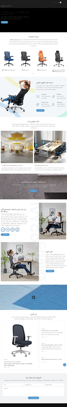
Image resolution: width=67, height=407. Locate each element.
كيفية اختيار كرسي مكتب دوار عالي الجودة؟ (12, 361)
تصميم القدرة (43, 94)
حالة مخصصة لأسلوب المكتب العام (41, 165)
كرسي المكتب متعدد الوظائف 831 (8, 70)
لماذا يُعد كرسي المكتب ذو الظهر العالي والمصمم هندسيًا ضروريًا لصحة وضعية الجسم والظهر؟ (52, 345)
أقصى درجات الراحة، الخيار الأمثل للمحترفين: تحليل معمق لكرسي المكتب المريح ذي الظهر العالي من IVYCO (51, 359)
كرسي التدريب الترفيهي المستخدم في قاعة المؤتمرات (12, 165)
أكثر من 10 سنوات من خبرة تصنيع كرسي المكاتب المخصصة (15, 13)
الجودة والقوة (59, 102)
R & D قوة (59, 94)
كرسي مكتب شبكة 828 (41, 70)
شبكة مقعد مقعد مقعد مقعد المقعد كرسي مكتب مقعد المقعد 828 (58, 70)
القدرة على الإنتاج (44, 102)
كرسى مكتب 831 (25, 70)
